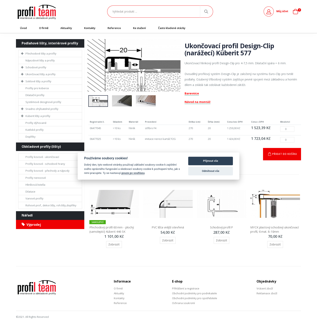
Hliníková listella (35, 184)
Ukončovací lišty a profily (40, 74)
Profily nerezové (35, 178)
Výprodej (31, 224)
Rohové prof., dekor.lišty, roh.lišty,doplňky (50, 205)
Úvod (23, 28)
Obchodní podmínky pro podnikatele (194, 293)
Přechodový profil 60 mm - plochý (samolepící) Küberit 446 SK (112, 229)
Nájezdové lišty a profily (40, 60)
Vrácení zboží (265, 288)
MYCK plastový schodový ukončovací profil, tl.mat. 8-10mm (272, 229)
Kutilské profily (34, 130)
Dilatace (30, 191)
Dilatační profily (34, 95)
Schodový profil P (221, 227)
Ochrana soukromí (183, 303)
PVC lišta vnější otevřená (167, 227)
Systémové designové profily (43, 102)
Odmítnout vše (210, 170)
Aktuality (66, 28)
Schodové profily (35, 67)
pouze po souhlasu (133, 173)
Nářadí (27, 215)
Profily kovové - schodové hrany (45, 164)
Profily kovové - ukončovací (42, 157)
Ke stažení (139, 28)
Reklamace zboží (267, 293)
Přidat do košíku (284, 154)
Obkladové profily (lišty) (41, 146)
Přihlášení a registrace (185, 288)
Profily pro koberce (37, 88)
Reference (114, 28)
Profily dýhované (35, 123)
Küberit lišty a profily (37, 116)
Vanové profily (34, 198)
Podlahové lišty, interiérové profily (50, 43)
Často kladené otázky (171, 28)
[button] (297, 11)
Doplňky (30, 136)
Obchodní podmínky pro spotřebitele (194, 298)
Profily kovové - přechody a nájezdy (47, 170)
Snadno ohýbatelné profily (41, 109)
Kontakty (89, 28)
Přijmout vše (210, 160)
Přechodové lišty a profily (40, 53)
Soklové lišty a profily (38, 81)
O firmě (43, 28)
